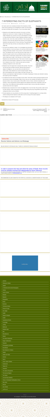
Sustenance (5, 363)
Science (4, 356)
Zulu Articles (5, 386)
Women (4, 384)
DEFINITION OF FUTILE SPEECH (10, 109)
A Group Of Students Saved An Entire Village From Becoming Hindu (39, 110)
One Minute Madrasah (7, 338)
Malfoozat (5, 327)
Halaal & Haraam (6, 315)
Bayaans (4, 297)
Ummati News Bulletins (8, 377)
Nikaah (4, 336)
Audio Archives (6, 292)
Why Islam (5, 382)
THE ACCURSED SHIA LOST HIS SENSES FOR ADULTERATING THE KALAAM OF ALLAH (41, 65)
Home (2, 16)
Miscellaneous (8, 16)
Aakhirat (4, 280)
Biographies (5, 299)
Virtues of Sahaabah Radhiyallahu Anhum (11, 380)
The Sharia (5, 375)
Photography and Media (8, 345)
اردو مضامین (5, 389)
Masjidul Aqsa (6, 329)
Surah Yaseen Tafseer (7, 361)
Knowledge (5, 322)
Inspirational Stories (7, 320)
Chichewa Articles (6, 306)
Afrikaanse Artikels (7, 283)
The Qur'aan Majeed (7, 373)
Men (4, 331)
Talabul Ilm (5, 366)
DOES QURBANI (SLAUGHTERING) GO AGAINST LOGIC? (41, 50)
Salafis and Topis (6, 354)
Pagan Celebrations (7, 340)
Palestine (5, 343)
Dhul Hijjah (5, 310)
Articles (4, 290)
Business (5, 303)
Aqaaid (4, 285)
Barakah (4, 294)
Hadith (4, 313)
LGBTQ (4, 324)
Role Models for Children (8, 350)
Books (4, 301)
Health (4, 317)
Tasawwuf (5, 368)
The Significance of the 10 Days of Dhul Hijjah (41, 36)
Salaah (4, 352)
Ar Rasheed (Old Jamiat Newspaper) (10, 287)
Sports (4, 359)
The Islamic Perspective (8, 370)
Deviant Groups (6, 308)
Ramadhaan (5, 347)
